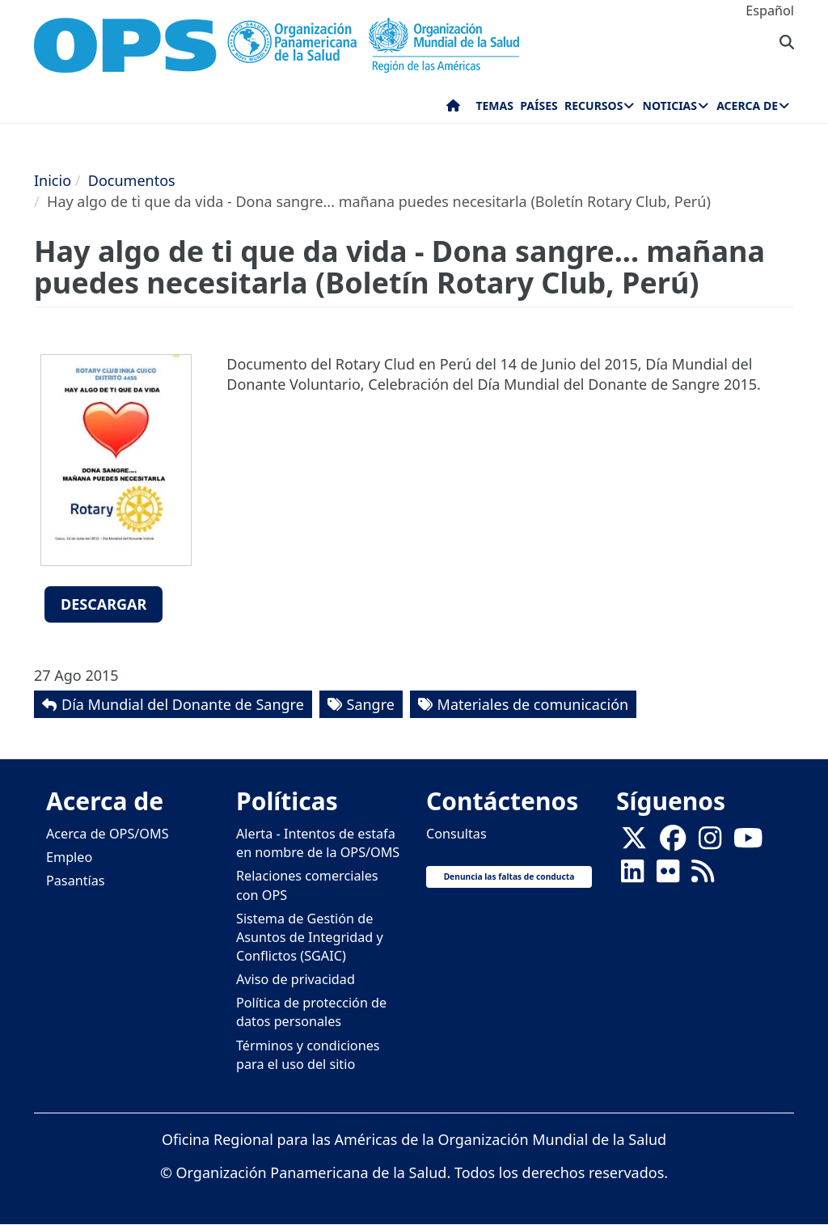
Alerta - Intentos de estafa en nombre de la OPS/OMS (317, 843)
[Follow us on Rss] (702, 876)
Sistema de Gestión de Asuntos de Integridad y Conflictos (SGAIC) (309, 937)
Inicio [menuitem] (453, 109)
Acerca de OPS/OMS (107, 834)
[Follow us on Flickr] (668, 876)
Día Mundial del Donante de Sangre (182, 704)
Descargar (103, 604)
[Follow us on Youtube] (748, 843)
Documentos (131, 180)
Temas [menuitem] (494, 105)
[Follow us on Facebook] (673, 843)
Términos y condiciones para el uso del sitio (308, 1055)
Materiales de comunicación (533, 704)
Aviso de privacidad (295, 979)
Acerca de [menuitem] (747, 105)
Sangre (371, 704)
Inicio (52, 180)
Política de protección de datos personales (311, 1012)
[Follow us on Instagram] (710, 843)
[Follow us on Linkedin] (632, 876)
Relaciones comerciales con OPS (307, 885)
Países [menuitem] (538, 105)
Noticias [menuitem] (670, 105)
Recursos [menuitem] (593, 105)
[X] (634, 843)
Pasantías (75, 880)
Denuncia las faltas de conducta (509, 876)
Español (770, 10)
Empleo (69, 857)
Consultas (456, 834)
